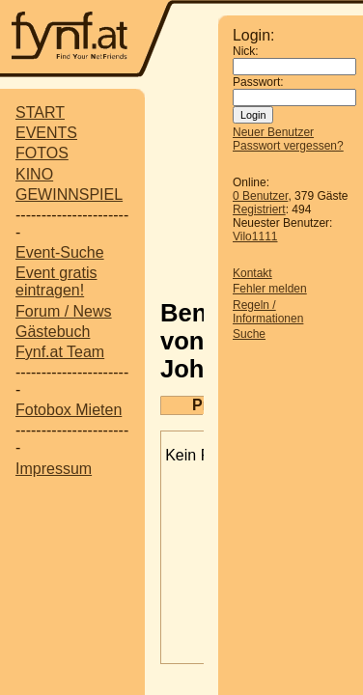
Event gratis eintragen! (56, 281)
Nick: (246, 51)
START (40, 112)
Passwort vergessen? (288, 146)
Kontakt (252, 273)
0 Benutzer (260, 196)
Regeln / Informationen (268, 311)
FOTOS (42, 153)
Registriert (259, 209)
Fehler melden (270, 288)
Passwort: (258, 82)
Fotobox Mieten (68, 410)
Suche (249, 334)
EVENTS (46, 133)
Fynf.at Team (59, 352)
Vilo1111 (255, 236)
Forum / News (63, 311)
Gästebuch (52, 331)
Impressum (53, 468)
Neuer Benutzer (273, 132)
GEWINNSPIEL (69, 194)
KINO (34, 174)
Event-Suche (59, 252)
